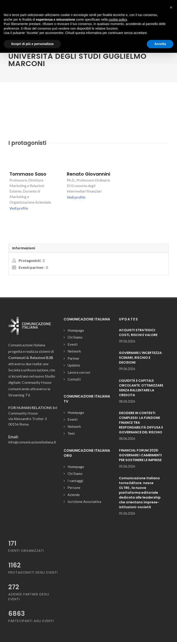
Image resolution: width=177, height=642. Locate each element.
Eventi (72, 344)
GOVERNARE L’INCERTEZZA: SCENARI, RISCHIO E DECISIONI (140, 357)
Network (74, 351)
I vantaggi (75, 481)
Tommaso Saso (27, 174)
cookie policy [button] (118, 19)
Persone (74, 487)
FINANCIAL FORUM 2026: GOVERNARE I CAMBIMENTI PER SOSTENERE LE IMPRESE (140, 455)
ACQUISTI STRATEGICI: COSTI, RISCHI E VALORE (138, 332)
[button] (171, 7)
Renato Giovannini (88, 174)
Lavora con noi (79, 372)
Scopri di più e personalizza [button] (32, 44)
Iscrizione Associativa (84, 501)
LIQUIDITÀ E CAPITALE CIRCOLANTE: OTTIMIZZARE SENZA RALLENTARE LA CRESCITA (141, 387)
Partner (74, 358)
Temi (71, 433)
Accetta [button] (160, 44)
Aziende (74, 495)
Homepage (76, 330)
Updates (74, 365)
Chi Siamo (75, 337)
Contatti (74, 379)
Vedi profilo (18, 208)
